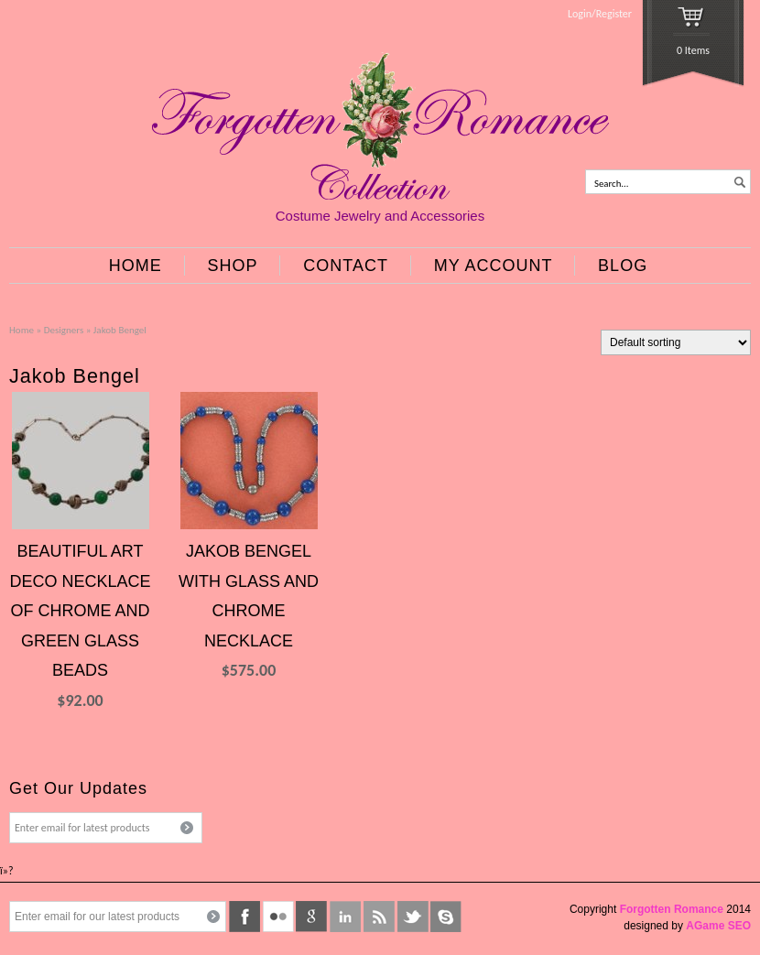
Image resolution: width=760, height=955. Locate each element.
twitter (413, 916)
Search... (611, 184)
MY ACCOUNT (493, 265)
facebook (244, 916)
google (311, 916)
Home (21, 329)
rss (379, 916)
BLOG (622, 265)
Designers (64, 329)
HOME (135, 265)
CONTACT (345, 265)
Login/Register (600, 13)
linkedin (345, 916)
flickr (278, 916)
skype (445, 916)
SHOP (233, 265)
